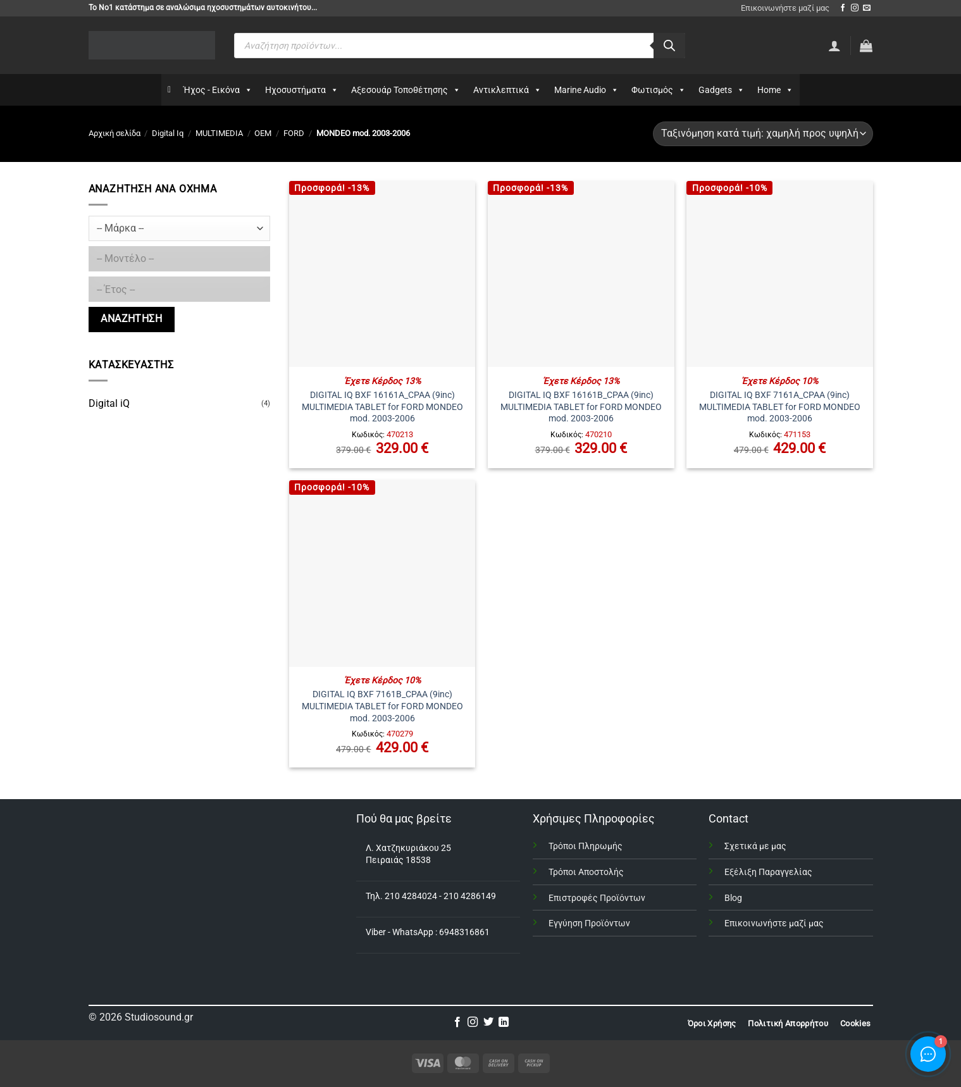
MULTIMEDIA (219, 133)
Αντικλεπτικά (507, 90)
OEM (262, 133)
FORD (293, 133)
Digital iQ (109, 403)
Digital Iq (167, 133)
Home (775, 90)
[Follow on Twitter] (488, 1022)
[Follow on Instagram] (855, 8)
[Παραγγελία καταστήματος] (762, 133)
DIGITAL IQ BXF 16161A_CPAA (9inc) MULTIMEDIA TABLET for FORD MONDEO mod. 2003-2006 (382, 407)
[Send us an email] (867, 8)
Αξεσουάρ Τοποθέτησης (406, 90)
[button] (866, 45)
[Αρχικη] (169, 90)
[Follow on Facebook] (842, 8)
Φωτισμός (658, 90)
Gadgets (721, 90)
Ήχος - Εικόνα (217, 90)
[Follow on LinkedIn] (504, 1022)
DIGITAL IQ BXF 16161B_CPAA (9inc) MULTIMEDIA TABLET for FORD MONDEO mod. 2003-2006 (581, 407)
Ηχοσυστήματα (301, 90)
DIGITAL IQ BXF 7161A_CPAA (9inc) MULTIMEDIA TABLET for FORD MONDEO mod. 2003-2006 (779, 407)
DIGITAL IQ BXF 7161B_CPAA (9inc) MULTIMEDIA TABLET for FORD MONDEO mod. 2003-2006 (382, 706)
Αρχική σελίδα (114, 133)
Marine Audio (586, 90)
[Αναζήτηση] (669, 45)
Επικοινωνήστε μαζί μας (785, 8)
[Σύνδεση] (834, 45)
